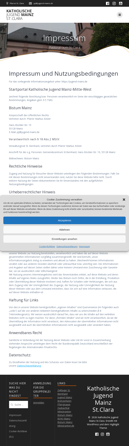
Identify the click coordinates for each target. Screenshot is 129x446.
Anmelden (38, 402)
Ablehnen (64, 229)
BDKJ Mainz (63, 418)
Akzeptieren (64, 220)
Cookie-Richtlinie (47, 246)
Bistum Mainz (64, 422)
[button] (124, 199)
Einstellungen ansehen (64, 238)
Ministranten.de (65, 425)
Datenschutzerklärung (67, 246)
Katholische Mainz (20, 14)
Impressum (84, 246)
